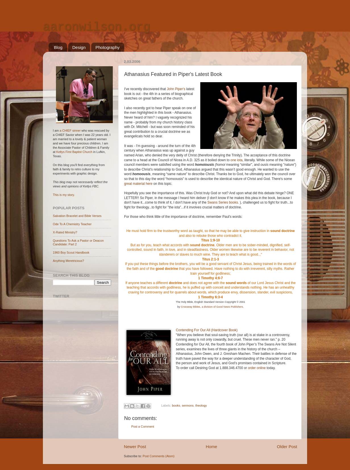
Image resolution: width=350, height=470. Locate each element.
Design (79, 47)
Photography (107, 47)
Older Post (287, 446)
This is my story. (64, 194)
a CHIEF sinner (70, 130)
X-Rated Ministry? (65, 232)
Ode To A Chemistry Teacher (72, 224)
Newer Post (135, 446)
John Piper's (176, 89)
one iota (236, 160)
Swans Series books (222, 202)
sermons (187, 405)
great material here (138, 184)
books (176, 405)
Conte (180, 330)
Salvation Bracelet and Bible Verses (77, 216)
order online (257, 368)
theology (201, 405)
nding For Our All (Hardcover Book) (211, 330)
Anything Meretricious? (68, 260)
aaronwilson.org (96, 27)
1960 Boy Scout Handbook (71, 252)
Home (211, 446)
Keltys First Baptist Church (74, 152)
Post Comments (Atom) (158, 456)
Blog (58, 47)
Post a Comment (142, 426)
